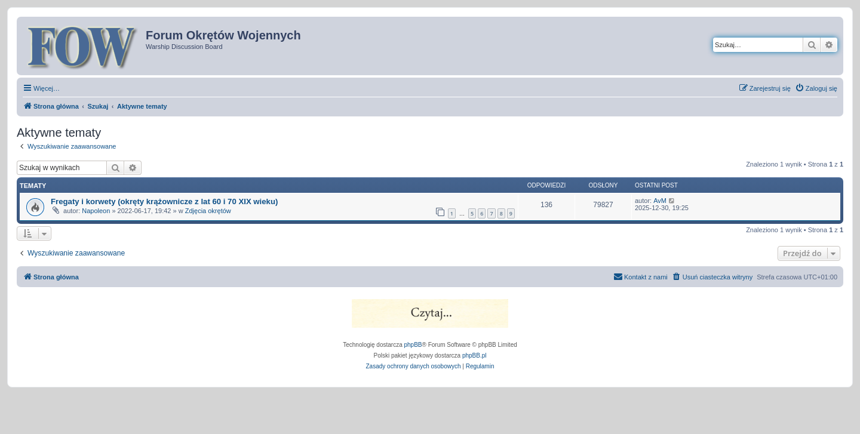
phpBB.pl (474, 355)
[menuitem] (816, 88)
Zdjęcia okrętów (208, 210)
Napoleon (96, 210)
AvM (659, 200)
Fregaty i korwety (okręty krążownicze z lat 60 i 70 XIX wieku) (164, 201)
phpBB (413, 344)
